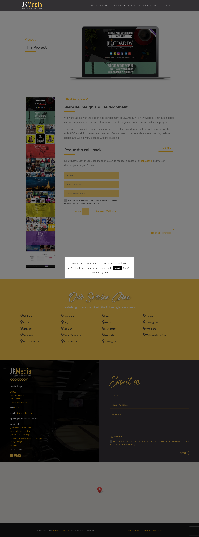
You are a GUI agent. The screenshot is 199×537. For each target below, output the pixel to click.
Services (118, 5)
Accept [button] (117, 268)
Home (94, 5)
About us (105, 5)
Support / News (151, 5)
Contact (167, 5)
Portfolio (134, 5)
